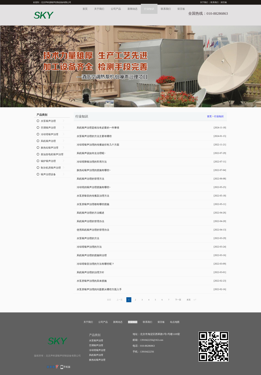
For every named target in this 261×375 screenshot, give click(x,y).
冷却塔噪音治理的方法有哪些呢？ (95, 264)
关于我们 (204, 2)
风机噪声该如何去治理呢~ (91, 153)
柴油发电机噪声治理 (52, 154)
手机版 (66, 367)
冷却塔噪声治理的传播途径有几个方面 (98, 144)
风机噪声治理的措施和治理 (92, 255)
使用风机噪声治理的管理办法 (93, 229)
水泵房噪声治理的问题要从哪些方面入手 (99, 289)
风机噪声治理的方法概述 (90, 212)
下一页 (178, 300)
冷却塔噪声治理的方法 (89, 246)
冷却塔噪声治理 (49, 134)
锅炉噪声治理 (48, 161)
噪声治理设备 (48, 174)
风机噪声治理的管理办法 (90, 221)
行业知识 (149, 9)
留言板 (224, 2)
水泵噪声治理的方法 (88, 238)
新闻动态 (132, 9)
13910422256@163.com (151, 340)
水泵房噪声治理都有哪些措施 (93, 204)
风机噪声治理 (48, 141)
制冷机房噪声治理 (51, 167)
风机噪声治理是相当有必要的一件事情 (98, 127)
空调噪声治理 (48, 127)
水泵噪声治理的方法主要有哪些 (94, 136)
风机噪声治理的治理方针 (90, 272)
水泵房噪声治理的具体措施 (92, 281)
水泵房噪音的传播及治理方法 (93, 195)
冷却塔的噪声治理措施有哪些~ (94, 187)
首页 (85, 9)
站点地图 (174, 322)
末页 (189, 300)
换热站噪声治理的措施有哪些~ (94, 170)
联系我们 (215, 2)
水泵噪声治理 (48, 121)
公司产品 (116, 9)
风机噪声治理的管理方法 (90, 178)
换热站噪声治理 (49, 147)
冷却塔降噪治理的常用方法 (92, 161)
